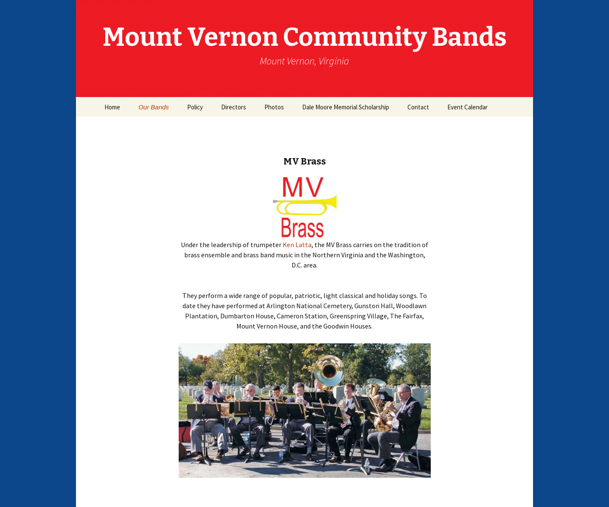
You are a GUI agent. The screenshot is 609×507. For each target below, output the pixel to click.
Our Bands (153, 107)
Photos (274, 107)
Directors (233, 107)
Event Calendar (467, 107)
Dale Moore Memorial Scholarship (345, 107)
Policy (195, 107)
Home (112, 107)
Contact (418, 107)
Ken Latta (297, 244)
